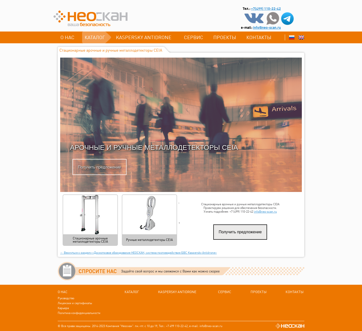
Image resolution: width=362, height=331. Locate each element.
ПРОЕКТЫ (224, 37)
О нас (67, 37)
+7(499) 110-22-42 (266, 8)
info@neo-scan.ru (267, 27)
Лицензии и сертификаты (75, 303)
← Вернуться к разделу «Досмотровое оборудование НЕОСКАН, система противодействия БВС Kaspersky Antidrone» (138, 252)
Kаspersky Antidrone (143, 37)
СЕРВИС (193, 37)
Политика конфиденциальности (79, 313)
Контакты (258, 37)
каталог (95, 37)
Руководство (66, 298)
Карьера (63, 308)
